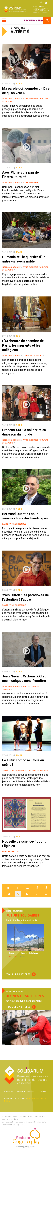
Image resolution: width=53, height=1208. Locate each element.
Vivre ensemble (30, 99)
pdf (18, 836)
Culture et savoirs (33, 356)
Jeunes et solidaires (25, 996)
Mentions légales (26, 1092)
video (19, 83)
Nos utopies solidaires (23, 953)
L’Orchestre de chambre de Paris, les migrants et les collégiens (23, 345)
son (18, 336)
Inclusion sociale (11, 99)
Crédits (42, 1092)
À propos (8, 1092)
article (12, 956)
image (19, 252)
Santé (5, 524)
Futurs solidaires (22, 915)
